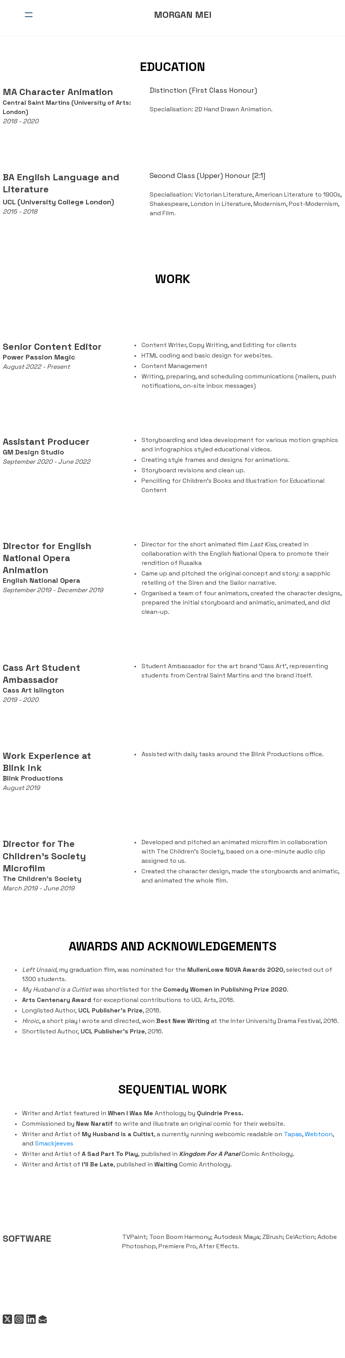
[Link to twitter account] (4, 1319)
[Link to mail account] (42, 1319)
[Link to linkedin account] (29, 1319)
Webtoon (316, 1134)
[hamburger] (29, 14)
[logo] (182, 14)
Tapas (290, 1134)
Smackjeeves (38, 1143)
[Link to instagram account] (17, 1319)
